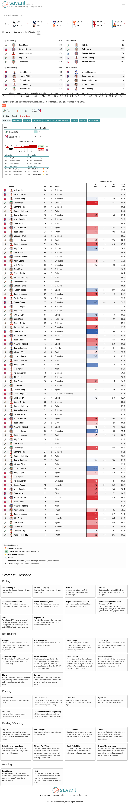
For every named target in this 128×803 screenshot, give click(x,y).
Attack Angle (103, 640)
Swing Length (72, 640)
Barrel (12, 551)
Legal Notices (72, 795)
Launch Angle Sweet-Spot (12, 602)
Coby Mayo (23, 45)
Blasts (4, 675)
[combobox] (64, 15)
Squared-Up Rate (105, 657)
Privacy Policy (59, 795)
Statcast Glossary (16, 575)
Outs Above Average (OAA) (12, 746)
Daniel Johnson (25, 53)
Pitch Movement (40, 698)
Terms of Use (45, 795)
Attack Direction (40, 657)
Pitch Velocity (7, 698)
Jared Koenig (25, 72)
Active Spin (70, 698)
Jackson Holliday (21, 211)
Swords (37, 675)
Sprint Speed (7, 771)
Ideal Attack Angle (9, 657)
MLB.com (84, 795)
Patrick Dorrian (20, 194)
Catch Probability (73, 746)
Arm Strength (39, 730)
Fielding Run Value (41, 746)
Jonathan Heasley (89, 80)
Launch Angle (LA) (41, 588)
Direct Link (6, 116)
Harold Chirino (26, 76)
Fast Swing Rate (40, 640)
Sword (10, 558)
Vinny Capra (19, 261)
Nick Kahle (18, 190)
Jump (100, 730)
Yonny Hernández (21, 256)
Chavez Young (88, 57)
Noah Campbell (20, 219)
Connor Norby (19, 207)
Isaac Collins (19, 232)
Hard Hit (11, 548)
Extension (6, 712)
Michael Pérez (20, 236)
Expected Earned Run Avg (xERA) (47, 712)
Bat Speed (6, 640)
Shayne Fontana (20, 215)
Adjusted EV (39, 618)
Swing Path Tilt (72, 657)
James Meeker (88, 76)
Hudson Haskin (20, 240)
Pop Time (5, 730)
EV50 (4, 618)
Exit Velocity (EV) (8, 588)
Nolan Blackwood (89, 72)
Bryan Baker (25, 80)
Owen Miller (19, 223)
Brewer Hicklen (25, 49)
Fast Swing (12, 554)
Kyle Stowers (19, 252)
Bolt (36, 771)
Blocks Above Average (107, 746)
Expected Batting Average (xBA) (78, 602)
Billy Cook (23, 57)
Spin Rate (102, 698)
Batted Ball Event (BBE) (43, 602)
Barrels (69, 588)
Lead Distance (72, 730)
